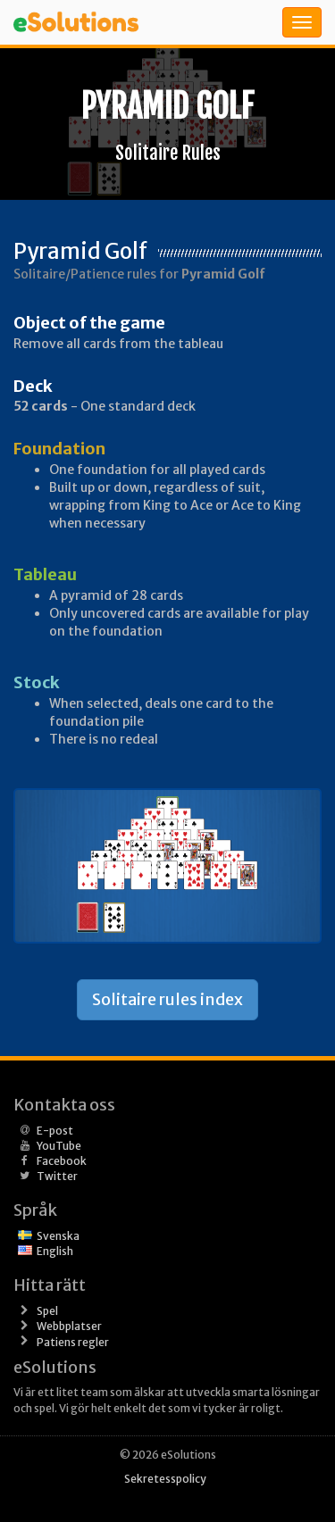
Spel (47, 1311)
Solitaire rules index (167, 999)
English (55, 1251)
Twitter (57, 1176)
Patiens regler (73, 1342)
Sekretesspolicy (165, 1478)
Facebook (62, 1161)
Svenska (58, 1236)
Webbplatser (69, 1326)
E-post (55, 1130)
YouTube (59, 1145)
